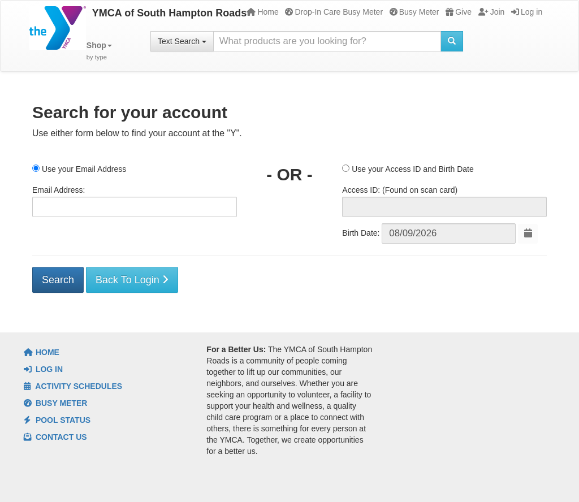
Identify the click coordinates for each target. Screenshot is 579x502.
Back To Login (132, 279)
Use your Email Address (79, 169)
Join (491, 11)
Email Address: (58, 189)
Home (262, 11)
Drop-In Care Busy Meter (334, 11)
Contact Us (55, 437)
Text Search (182, 41)
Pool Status (57, 420)
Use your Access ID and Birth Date (407, 169)
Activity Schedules (73, 386)
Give (459, 11)
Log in (526, 11)
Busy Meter (414, 11)
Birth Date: (360, 232)
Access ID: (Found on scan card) (399, 189)
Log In (43, 369)
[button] (99, 51)
